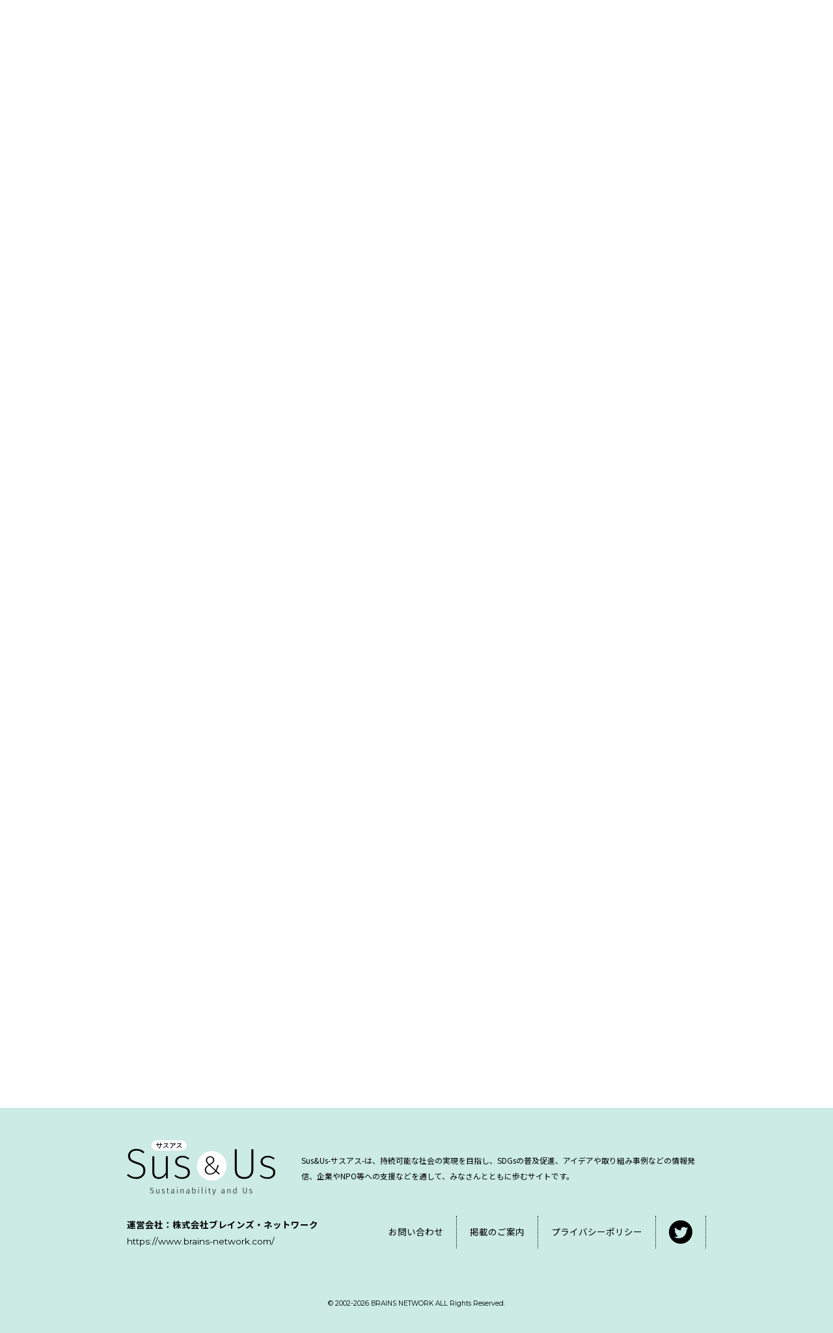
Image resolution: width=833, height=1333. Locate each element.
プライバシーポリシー (596, 1231)
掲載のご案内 (497, 1231)
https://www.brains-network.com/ (201, 1241)
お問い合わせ (416, 1231)
